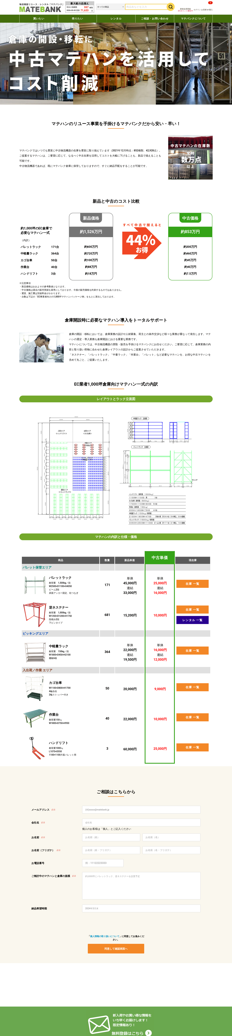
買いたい (38, 18)
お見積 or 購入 (207, 6)
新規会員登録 (185, 10)
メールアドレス (40, 809)
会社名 (35, 822)
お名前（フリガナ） (43, 850)
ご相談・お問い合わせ (155, 18)
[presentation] (112, 923)
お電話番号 (37, 863)
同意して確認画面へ (116, 948)
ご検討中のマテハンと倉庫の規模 (50, 876)
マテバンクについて (193, 18)
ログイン (197, 10)
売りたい (77, 18)
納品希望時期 (39, 908)
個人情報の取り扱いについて (104, 936)
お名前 (35, 837)
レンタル (116, 18)
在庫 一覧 (192, 583)
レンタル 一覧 (192, 620)
